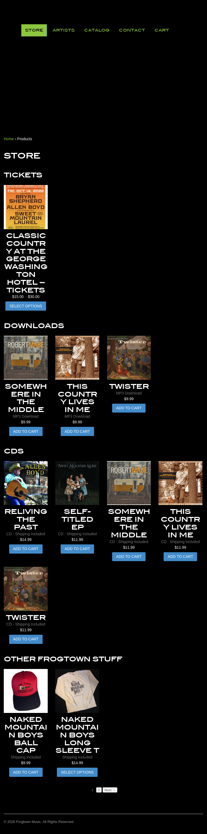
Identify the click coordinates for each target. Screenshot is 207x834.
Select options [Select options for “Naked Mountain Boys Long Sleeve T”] (77, 772)
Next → (110, 790)
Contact (132, 30)
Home (9, 139)
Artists (64, 30)
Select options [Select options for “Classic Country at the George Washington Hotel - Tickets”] (25, 306)
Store (34, 30)
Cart (161, 30)
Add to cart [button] (26, 431)
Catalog (96, 30)
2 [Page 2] (99, 790)
